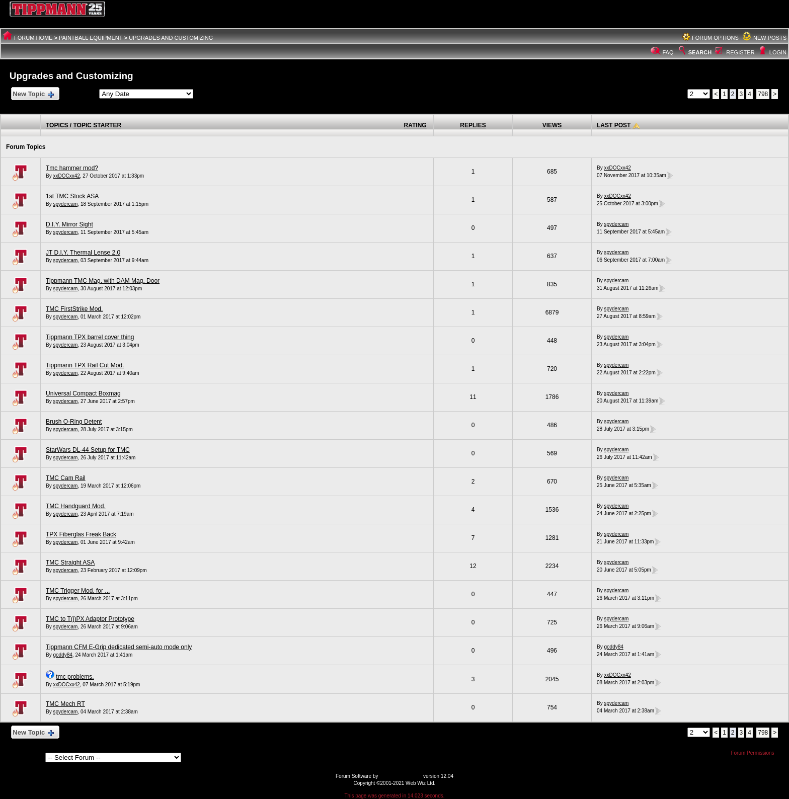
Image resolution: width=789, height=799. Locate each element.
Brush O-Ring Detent (74, 421)
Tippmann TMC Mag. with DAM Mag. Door (103, 280)
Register (740, 52)
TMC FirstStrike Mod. (74, 308)
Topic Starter (97, 125)
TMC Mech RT (65, 703)
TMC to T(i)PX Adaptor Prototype (90, 618)
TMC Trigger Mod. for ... (78, 590)
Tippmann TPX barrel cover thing (90, 337)
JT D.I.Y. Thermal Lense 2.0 (83, 252)
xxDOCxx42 (66, 176)
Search (694, 52)
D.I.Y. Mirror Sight (69, 224)
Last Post (613, 125)
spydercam (65, 204)
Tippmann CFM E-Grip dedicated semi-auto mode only (119, 647)
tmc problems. (75, 676)
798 (763, 94)
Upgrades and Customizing (171, 38)
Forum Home (33, 38)
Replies (473, 125)
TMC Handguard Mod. (76, 506)
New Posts (769, 38)
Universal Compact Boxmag (83, 393)
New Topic (33, 94)
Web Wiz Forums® (400, 776)
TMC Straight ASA (70, 562)
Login (777, 52)
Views (552, 125)
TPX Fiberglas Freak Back (81, 534)
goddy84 (62, 655)
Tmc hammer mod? (72, 168)
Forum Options (715, 38)
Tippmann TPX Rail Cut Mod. (85, 365)
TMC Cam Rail (66, 478)
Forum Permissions (755, 753)
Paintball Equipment (91, 38)
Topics (57, 125)
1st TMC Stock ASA (72, 196)
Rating (415, 125)
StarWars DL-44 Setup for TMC (88, 449)
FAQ (668, 52)
